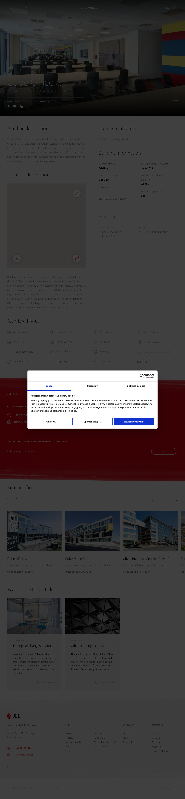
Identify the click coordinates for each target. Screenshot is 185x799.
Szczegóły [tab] (92, 385)
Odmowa (51, 421)
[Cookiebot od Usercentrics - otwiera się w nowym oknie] (141, 376)
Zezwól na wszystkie (134, 421)
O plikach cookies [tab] (135, 385)
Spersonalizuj (92, 421)
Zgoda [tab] (49, 385)
